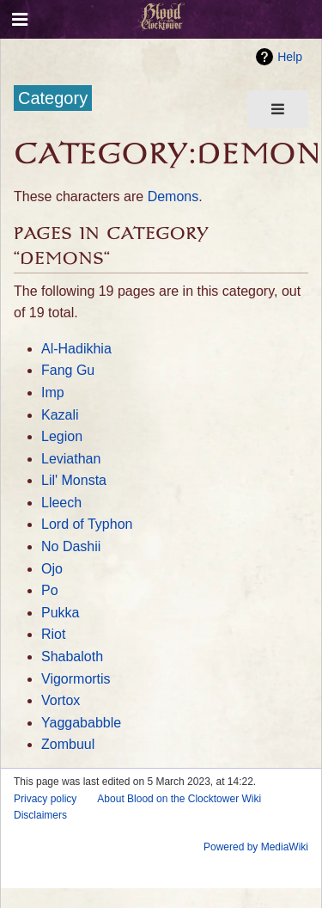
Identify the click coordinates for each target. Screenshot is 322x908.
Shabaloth (72, 656)
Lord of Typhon (86, 524)
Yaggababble (81, 722)
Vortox (60, 700)
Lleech (61, 502)
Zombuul (67, 744)
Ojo (52, 568)
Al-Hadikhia (76, 348)
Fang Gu (67, 370)
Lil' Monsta (73, 480)
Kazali (60, 415)
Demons (173, 196)
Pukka (60, 612)
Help (289, 57)
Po (49, 590)
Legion (61, 436)
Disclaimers (40, 815)
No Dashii (70, 546)
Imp (52, 392)
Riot (53, 634)
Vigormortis (76, 679)
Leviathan (70, 458)
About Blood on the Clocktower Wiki (179, 799)
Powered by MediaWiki (256, 847)
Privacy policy (45, 799)
